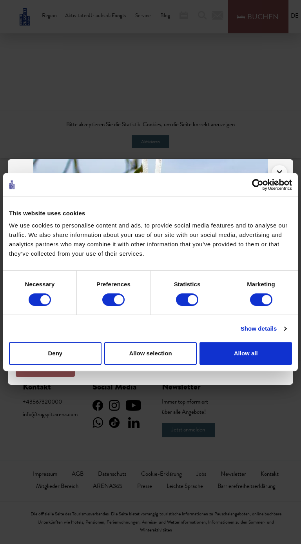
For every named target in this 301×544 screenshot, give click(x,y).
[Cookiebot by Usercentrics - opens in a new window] (257, 185)
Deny (55, 353)
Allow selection (150, 353)
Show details (259, 328)
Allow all (246, 353)
